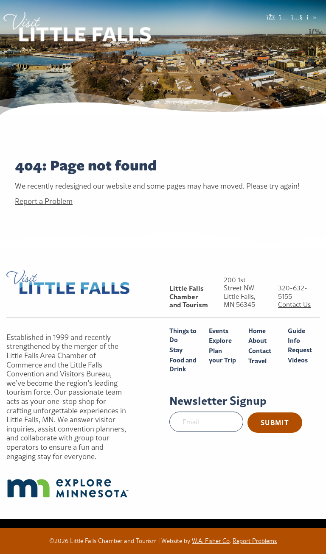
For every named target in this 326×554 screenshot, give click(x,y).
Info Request (300, 345)
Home (257, 330)
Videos (298, 360)
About (257, 340)
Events (218, 330)
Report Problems (255, 541)
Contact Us (294, 305)
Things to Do (183, 335)
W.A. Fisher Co (211, 541)
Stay (176, 349)
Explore (220, 340)
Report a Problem (44, 201)
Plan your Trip (222, 355)
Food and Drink (183, 365)
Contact (259, 350)
